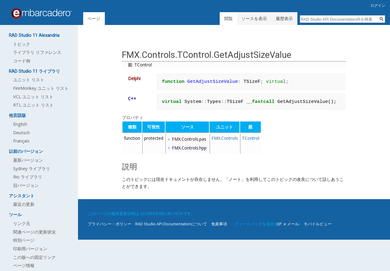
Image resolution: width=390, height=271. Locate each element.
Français (21, 141)
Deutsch (21, 133)
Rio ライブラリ (27, 177)
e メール (291, 224)
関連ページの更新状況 (34, 232)
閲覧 (228, 18)
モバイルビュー (318, 224)
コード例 (21, 61)
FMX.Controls (224, 138)
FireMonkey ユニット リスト (41, 88)
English (20, 124)
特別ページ (23, 240)
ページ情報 (23, 265)
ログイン (377, 5)
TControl (250, 138)
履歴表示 (284, 18)
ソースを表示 (254, 18)
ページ (93, 18)
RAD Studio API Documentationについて (171, 224)
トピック (21, 44)
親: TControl (140, 65)
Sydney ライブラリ (31, 168)
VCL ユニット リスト (33, 97)
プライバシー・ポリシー (109, 224)
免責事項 (219, 224)
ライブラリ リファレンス (37, 52)
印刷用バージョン (30, 249)
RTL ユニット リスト (33, 105)
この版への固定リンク (34, 257)
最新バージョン (28, 160)
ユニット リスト (28, 80)
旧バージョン (26, 185)
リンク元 (21, 223)
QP (279, 224)
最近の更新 (23, 204)
